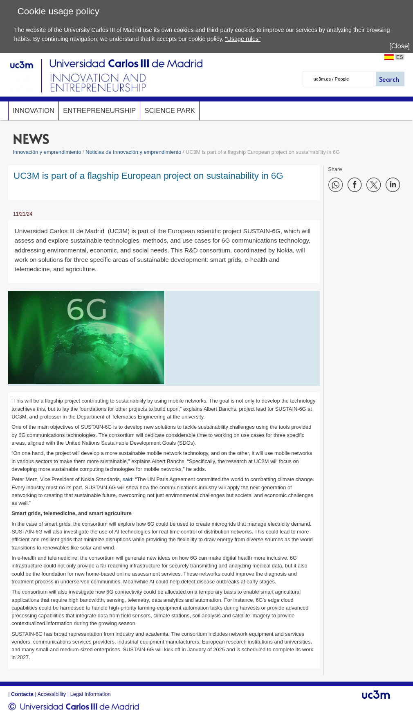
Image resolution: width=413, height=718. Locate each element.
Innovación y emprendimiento (47, 152)
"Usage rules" (242, 39)
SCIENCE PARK (169, 111)
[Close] (399, 46)
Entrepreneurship (99, 111)
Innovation (33, 111)
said (127, 479)
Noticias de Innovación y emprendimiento (133, 152)
